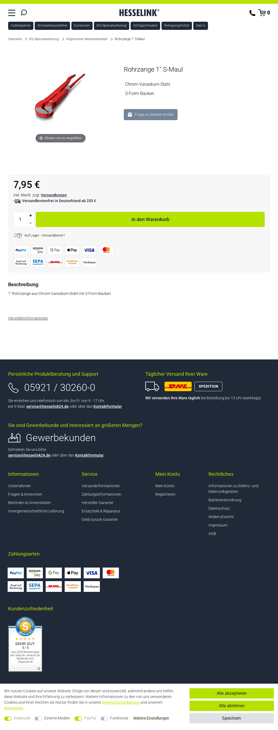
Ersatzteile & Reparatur (101, 511)
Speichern (231, 718)
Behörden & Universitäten (29, 503)
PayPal (90, 718)
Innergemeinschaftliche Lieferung (36, 511)
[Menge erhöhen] (30, 215)
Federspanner (21, 25)
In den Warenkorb (198, 218)
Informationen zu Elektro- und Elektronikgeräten (233, 489)
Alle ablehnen (232, 705)
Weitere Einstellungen (151, 718)
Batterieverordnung (224, 500)
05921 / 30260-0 (59, 388)
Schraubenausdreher (52, 25)
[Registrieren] (175, 494)
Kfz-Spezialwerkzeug (112, 25)
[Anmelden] (175, 486)
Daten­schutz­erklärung (121, 702)
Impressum (218, 525)
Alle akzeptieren (232, 693)
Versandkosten (54, 195)
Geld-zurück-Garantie (100, 519)
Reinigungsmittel (176, 25)
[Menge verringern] (30, 223)
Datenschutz (219, 508)
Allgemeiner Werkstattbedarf (87, 39)
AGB (212, 533)
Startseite (15, 39)
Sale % (200, 25)
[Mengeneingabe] (20, 219)
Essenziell (22, 718)
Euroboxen (82, 25)
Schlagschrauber (145, 25)
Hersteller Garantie (97, 503)
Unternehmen (19, 486)
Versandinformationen (101, 486)
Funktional (119, 718)
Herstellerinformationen (28, 318)
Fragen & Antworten (25, 494)
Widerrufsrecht (221, 517)
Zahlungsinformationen (101, 494)
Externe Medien (57, 718)
